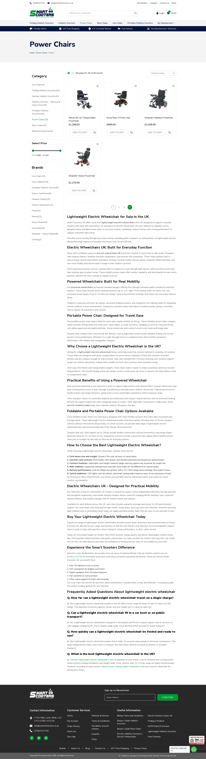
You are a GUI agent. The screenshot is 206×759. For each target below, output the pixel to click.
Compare (153, 3)
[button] (97, 86)
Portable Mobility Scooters (140, 23)
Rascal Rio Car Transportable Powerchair (82, 119)
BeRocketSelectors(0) (42, 131)
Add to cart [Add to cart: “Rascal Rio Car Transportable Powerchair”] (80, 132)
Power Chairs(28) (40, 119)
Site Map (71, 736)
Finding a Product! (156, 721)
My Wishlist (142, 3)
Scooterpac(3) (38, 228)
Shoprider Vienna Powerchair (82, 175)
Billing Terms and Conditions (130, 715)
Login (161, 13)
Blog (87, 748)
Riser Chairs (102, 23)
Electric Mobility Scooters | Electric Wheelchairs (129, 735)
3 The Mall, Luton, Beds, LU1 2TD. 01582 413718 (48, 719)
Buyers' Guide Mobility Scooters (127, 722)
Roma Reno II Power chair (118, 117)
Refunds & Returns (100, 715)
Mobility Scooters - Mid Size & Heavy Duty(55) (46, 103)
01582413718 (38, 3)
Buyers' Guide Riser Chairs (129, 728)
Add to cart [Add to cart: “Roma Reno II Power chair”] (117, 132)
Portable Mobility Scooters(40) (40, 112)
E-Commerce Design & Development (134, 756)
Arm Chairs (118, 23)
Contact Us (164, 3)
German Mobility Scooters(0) (45, 96)
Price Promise (154, 736)
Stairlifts (96, 734)
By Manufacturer (165, 23)
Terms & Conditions (101, 721)
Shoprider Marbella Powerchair (159, 117)
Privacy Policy (140, 748)
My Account (72, 721)
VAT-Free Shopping (120, 748)
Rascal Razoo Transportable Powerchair (120, 666)
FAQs (174, 3)
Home (32, 53)
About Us (75, 748)
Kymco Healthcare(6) (41, 193)
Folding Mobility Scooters (42, 23)
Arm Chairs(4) (38, 84)
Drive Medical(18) (40, 181)
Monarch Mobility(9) (41, 199)
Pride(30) (36, 210)
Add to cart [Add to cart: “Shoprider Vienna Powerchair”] (79, 190)
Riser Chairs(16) (39, 125)
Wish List (71, 731)
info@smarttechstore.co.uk (62, 3)
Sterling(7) (37, 239)
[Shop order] (163, 73)
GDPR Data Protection (158, 726)
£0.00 (172, 13)
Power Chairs (86, 23)
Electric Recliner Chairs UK (160, 715)
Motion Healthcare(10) (42, 205)
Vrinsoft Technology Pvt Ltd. (164, 756)
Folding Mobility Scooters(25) (46, 90)
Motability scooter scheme (100, 727)
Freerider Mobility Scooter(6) (45, 187)
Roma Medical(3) (40, 222)
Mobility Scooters (66, 23)
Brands (62, 748)
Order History (73, 726)
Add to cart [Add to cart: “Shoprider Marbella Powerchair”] (155, 132)
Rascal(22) (37, 216)
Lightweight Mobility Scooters (162, 731)
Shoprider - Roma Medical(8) (45, 233)
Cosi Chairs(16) (39, 176)
